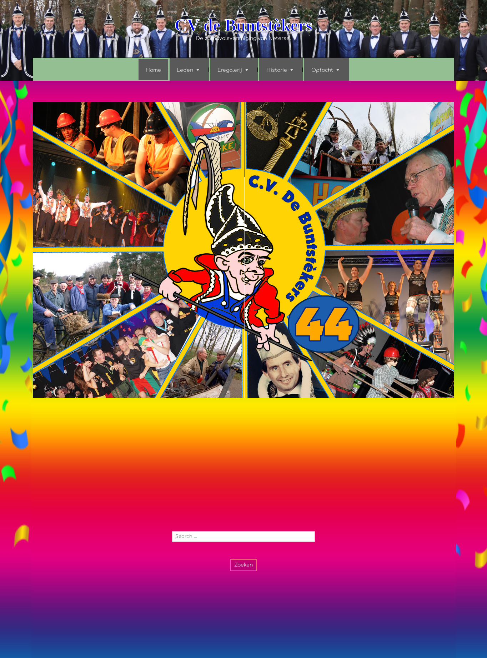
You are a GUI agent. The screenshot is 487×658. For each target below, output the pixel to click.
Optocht (322, 70)
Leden (185, 70)
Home (153, 70)
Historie (276, 70)
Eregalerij (229, 70)
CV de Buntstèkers (243, 25)
